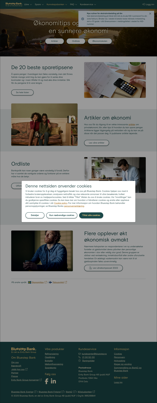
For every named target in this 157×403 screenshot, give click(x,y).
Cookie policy (60, 203)
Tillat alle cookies (91, 215)
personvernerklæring (74, 206)
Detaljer (35, 215)
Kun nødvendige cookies (61, 215)
